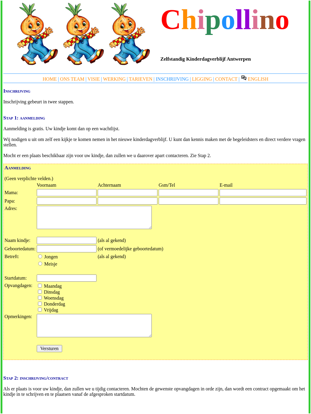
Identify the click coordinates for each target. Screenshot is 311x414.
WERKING (114, 79)
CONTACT (226, 79)
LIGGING (202, 79)
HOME (50, 79)
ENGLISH (254, 79)
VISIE (94, 79)
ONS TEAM (72, 79)
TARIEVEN (140, 79)
